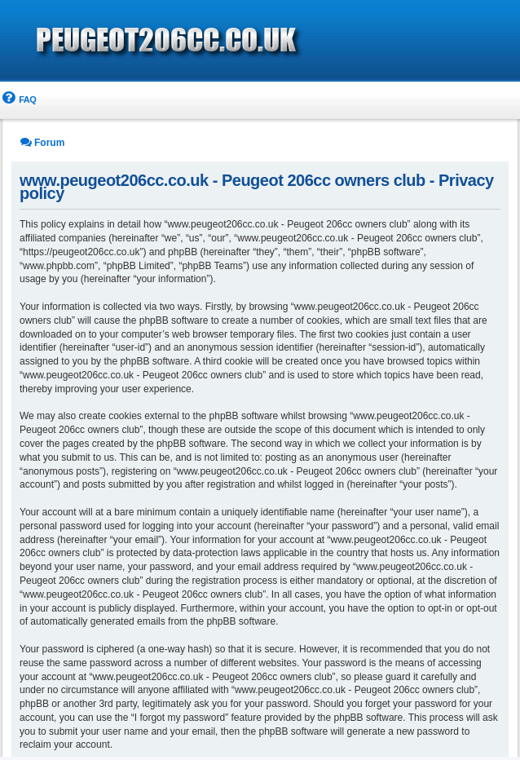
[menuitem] (18, 100)
